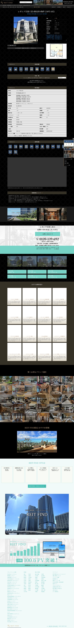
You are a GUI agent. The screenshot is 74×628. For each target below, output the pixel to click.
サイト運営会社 (56, 252)
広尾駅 (36, 576)
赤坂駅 (36, 574)
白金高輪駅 (37, 577)
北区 (24, 582)
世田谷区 (30, 579)
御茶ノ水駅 (43, 587)
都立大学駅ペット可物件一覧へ (12, 276)
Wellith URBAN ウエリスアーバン (13, 611)
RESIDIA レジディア (10, 573)
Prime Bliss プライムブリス (12, 619)
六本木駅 (36, 573)
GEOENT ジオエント (11, 617)
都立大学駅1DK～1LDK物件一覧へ (33, 276)
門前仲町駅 (43, 574)
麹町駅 (42, 582)
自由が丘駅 (24, 96)
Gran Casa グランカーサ (11, 603)
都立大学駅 (23, 95)
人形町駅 (36, 582)
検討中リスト (55, 581)
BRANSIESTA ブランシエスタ (12, 604)
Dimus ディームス (10, 587)
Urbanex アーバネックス (11, 581)
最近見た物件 (66, 145)
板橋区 (25, 585)
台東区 (29, 577)
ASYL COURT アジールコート (12, 606)
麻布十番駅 (37, 571)
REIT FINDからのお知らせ (57, 585)
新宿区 (25, 574)
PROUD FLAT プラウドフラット (13, 577)
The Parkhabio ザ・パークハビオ (13, 576)
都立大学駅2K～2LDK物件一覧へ (53, 271)
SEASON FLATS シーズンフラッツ (13, 590)
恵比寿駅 (43, 573)
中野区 (25, 584)
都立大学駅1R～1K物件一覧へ (32, 271)
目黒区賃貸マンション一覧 (11, 5)
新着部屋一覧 (55, 576)
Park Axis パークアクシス (12, 571)
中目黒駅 (43, 585)
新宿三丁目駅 (43, 577)
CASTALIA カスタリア (11, 584)
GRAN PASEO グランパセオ (12, 595)
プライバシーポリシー (57, 582)
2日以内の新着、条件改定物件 (58, 579)
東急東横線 (18, 95)
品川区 (25, 576)
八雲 (22, 93)
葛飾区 (29, 587)
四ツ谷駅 (43, 581)
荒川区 (29, 582)
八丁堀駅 (36, 587)
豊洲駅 (42, 576)
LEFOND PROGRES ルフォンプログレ (14, 582)
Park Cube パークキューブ (12, 579)
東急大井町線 (18, 96)
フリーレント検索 (56, 574)
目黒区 (20, 93)
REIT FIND (4, 5)
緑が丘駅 (24, 99)
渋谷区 (25, 573)
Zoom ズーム (9, 612)
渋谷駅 (42, 571)
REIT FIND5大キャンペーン (36, 483)
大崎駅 (42, 584)
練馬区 (29, 585)
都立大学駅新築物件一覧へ (11, 271)
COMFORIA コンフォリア (11, 574)
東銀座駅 (36, 585)
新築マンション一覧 (56, 577)
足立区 (25, 587)
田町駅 (36, 579)
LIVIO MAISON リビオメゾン (12, 614)
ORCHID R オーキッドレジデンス (13, 585)
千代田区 (30, 574)
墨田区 (25, 579)
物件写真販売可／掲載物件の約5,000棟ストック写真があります (26, 48)
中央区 (29, 571)
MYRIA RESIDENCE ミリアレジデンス (14, 593)
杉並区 (29, 584)
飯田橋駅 (43, 579)
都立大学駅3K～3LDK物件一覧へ (52, 276)
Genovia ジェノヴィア (11, 598)
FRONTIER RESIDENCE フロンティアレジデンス (14, 609)
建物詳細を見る (12, 64)
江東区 (29, 573)
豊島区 (29, 581)
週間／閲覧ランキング (57, 573)
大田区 (25, 581)
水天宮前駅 (37, 584)
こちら (34, 82)
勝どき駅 (36, 581)
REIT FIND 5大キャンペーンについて (59, 571)
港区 (24, 571)
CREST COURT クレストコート (12, 601)
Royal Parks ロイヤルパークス (12, 600)
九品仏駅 (24, 101)
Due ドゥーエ (9, 592)
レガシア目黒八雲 (19, 5)
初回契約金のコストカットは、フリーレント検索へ (36, 562)
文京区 (25, 577)
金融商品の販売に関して (57, 584)
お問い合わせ (47, 236)
